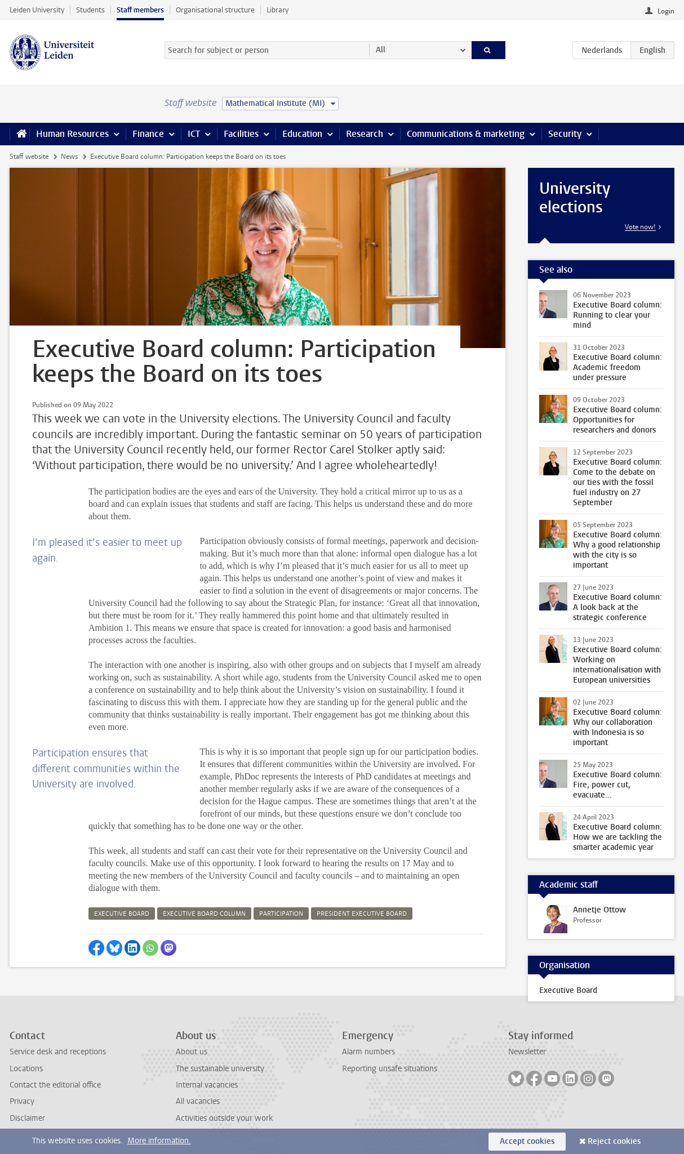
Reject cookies (614, 1141)
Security (564, 134)
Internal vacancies (207, 1085)
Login (666, 11)
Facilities (241, 134)
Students (90, 10)
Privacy (22, 1101)
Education (302, 134)
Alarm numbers (368, 1051)
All (380, 49)
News (69, 156)
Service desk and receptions (58, 1051)
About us (191, 1051)
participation (281, 914)
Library (277, 10)
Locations (26, 1068)
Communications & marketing (466, 134)
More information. (159, 1140)
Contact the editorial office (55, 1085)
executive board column (204, 914)
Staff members (140, 10)
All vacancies (198, 1101)
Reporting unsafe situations (389, 1068)
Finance (148, 134)
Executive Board (568, 990)
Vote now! (640, 226)
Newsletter (527, 1051)
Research (364, 134)
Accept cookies (527, 1141)
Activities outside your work (224, 1118)
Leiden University (37, 10)
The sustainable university (220, 1068)
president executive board (362, 914)
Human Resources (72, 134)
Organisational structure (215, 10)
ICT (194, 134)
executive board (121, 914)
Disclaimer (27, 1118)
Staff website (29, 156)
